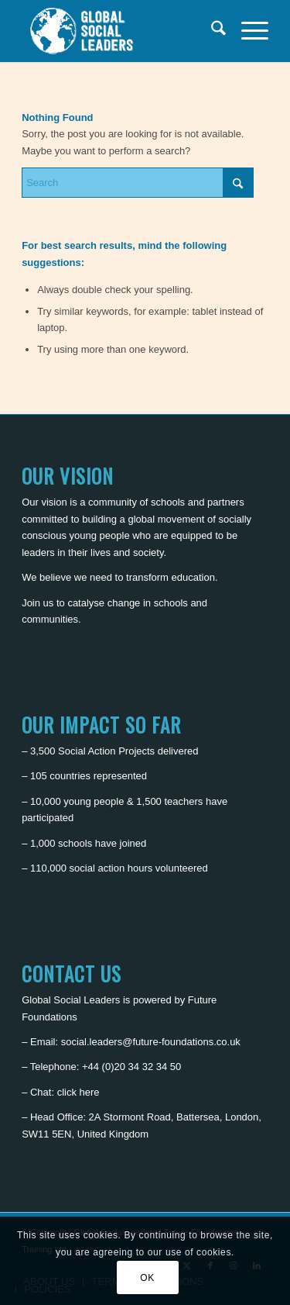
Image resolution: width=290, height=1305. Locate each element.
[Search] (211, 31)
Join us (37, 603)
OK (147, 1277)
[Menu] (247, 31)
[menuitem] (211, 31)
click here (78, 1092)
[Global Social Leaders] (120, 31)
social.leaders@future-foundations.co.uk (151, 1042)
